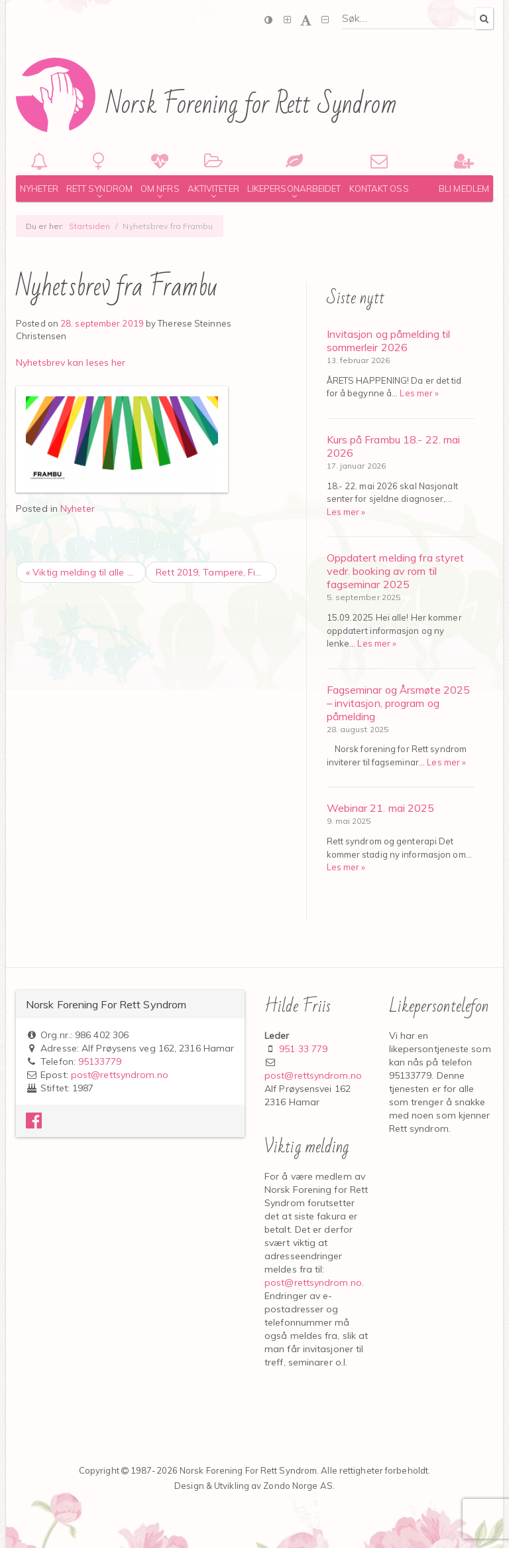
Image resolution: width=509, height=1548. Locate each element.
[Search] (484, 18)
